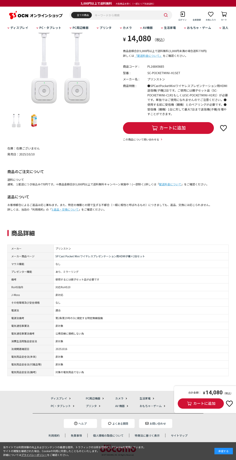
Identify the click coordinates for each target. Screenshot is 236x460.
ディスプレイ (19, 27)
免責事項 (76, 435)
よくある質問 (120, 423)
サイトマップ (179, 435)
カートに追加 (172, 127)
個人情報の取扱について (108, 435)
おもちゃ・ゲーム (199, 27)
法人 (225, 27)
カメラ (127, 27)
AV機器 (148, 27)
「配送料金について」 (148, 56)
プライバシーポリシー (34, 455)
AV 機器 (120, 406)
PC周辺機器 (80, 27)
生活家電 (170, 27)
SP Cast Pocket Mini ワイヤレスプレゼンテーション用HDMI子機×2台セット (100, 256)
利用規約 (54, 435)
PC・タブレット (50, 27)
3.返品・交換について (65, 209)
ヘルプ (82, 423)
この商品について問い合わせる (141, 139)
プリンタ (106, 27)
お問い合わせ (158, 423)
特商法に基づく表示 (147, 435)
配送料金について (170, 184)
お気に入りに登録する (223, 128)
